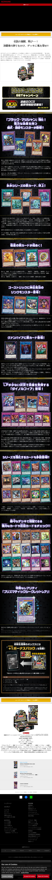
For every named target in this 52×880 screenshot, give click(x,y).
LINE (31, 797)
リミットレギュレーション (34, 827)
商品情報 (30, 803)
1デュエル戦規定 (32, 832)
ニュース (6, 810)
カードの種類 (7, 822)
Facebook (26, 797)
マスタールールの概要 (9, 830)
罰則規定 (30, 830)
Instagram (47, 850)
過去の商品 (31, 815)
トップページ (7, 803)
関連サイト (31, 841)
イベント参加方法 (32, 825)
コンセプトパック (32, 810)
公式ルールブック (8, 827)
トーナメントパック (33, 837)
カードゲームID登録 (33, 823)
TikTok (30, 850)
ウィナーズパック (32, 839)
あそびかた (7, 820)
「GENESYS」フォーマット (11, 832)
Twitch (38, 850)
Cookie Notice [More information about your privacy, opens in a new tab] (25, 874)
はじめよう (7, 806)
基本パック (31, 807)
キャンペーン (7, 813)
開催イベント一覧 (32, 822)
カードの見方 (7, 823)
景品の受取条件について (34, 836)
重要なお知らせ (8, 815)
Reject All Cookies (43, 877)
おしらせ (6, 811)
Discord (22, 850)
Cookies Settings (7, 877)
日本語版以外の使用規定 (34, 834)
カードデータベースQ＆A (10, 829)
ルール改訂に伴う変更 (9, 817)
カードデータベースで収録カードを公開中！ (27, 34)
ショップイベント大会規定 (34, 829)
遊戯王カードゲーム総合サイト (26, 861)
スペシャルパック (32, 812)
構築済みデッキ (32, 808)
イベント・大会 (32, 820)
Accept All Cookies (29, 877)
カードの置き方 (8, 825)
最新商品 (30, 805)
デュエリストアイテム (33, 814)
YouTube (13, 850)
